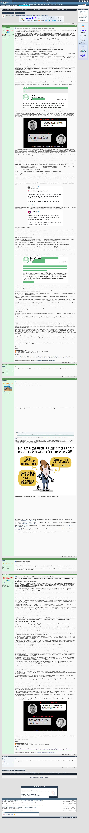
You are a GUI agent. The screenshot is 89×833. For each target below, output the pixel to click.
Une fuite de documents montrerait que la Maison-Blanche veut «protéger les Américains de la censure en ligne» (22, 805)
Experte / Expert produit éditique (28, 794)
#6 (75, 756)
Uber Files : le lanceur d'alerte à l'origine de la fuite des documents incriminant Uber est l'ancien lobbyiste (29, 15)
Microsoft (27, 2)
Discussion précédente (34, 777)
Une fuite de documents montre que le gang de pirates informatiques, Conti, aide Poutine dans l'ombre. (21, 802)
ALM (23, 2)
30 (72, 362)
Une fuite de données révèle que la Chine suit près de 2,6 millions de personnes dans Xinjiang (19, 807)
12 (72, 754)
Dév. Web (34, 2)
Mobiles (53, 2)
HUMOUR (61, 4)
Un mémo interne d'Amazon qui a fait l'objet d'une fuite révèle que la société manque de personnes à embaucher (22, 800)
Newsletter (38, 0)
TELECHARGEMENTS (33, 772)
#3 (75, 378)
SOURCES (47, 4)
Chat (33, 0)
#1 (75, 25)
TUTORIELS (23, 4)
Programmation (42, 2)
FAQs (23, 772)
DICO (57, 4)
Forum (5, 9)
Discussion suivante (44, 777)
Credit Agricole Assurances (30, 791)
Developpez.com (68, 817)
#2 (75, 364)
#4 (75, 558)
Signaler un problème (20, 12)
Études (48, 0)
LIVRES (35, 4)
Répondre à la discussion (8, 12)
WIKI (55, 4)
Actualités (26, 9)
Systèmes (58, 2)
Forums (16, 0)
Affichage (73, 23)
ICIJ (19, 346)
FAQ (26, 0)
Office (50, 2)
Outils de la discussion (66, 23)
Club (56, 0)
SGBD (47, 2)
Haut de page (74, 817)
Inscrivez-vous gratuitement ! (23, 5)
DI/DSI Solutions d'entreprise (11, 2)
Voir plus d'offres (52, 796)
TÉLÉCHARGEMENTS (41, 4)
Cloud (18, 2)
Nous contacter (62, 817)
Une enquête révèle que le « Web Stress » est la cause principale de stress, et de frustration (19, 810)
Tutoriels (21, 0)
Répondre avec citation (66, 362)
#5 (75, 574)
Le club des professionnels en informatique (15, 9)
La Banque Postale (27, 795)
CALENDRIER (57, 772)
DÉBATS (51, 4)
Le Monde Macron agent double (28, 523)
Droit (52, 0)
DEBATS (47, 772)
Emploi (44, 0)
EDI (37, 2)
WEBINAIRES (30, 4)
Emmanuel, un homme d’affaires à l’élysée (29, 520)
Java (30, 2)
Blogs (29, 0)
